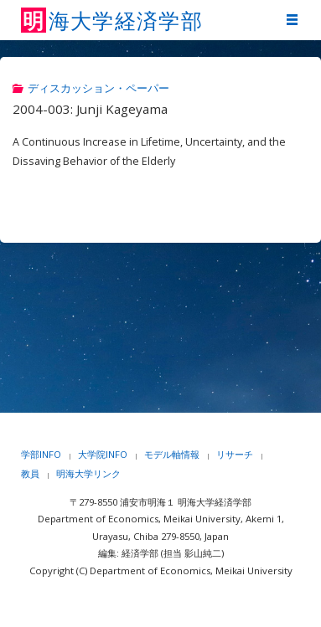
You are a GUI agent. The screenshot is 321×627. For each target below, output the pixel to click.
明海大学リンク (88, 473)
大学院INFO (102, 454)
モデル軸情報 (171, 454)
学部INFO (41, 454)
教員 (30, 473)
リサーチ (234, 454)
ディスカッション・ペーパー (98, 88)
